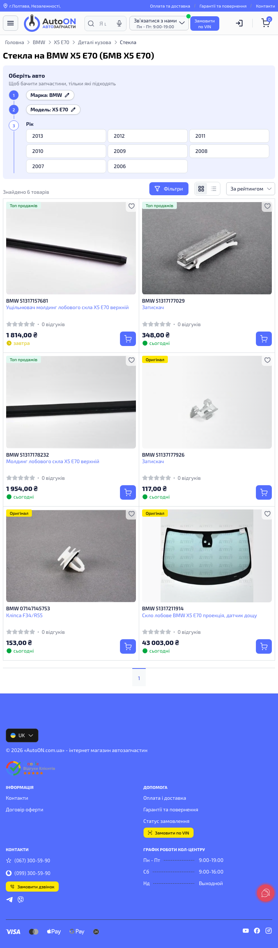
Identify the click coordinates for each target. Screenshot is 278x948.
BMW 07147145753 (28, 608)
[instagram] (268, 931)
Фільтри (169, 188)
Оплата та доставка (170, 5)
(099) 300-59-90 (28, 873)
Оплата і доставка (165, 798)
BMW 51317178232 (27, 455)
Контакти (265, 5)
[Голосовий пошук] (119, 23)
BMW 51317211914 (163, 608)
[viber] (20, 900)
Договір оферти (24, 809)
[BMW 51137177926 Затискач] (207, 402)
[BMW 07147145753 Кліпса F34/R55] (71, 555)
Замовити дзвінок (32, 886)
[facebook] (257, 931)
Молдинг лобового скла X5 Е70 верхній (52, 461)
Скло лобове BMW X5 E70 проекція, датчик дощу (199, 615)
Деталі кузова (94, 42)
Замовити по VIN (168, 832)
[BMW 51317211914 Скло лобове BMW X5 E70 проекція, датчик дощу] (207, 555)
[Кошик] (266, 23)
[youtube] (245, 931)
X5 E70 (62, 42)
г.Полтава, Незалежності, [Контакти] (32, 5)
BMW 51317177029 (163, 301)
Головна (14, 42)
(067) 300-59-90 (28, 860)
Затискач (153, 307)
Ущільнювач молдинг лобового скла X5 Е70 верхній (67, 307)
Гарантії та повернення (223, 5)
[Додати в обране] (131, 206)
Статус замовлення (167, 821)
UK (22, 735)
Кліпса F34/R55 (24, 615)
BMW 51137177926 (163, 455)
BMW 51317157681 (27, 301)
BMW (39, 42)
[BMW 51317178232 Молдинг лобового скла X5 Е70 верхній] (71, 402)
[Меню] (10, 23)
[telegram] (9, 900)
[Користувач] (239, 23)
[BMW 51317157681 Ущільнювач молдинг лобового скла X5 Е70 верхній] (71, 248)
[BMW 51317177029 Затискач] (207, 248)
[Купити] (128, 339)
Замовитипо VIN (205, 23)
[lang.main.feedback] (265, 893)
